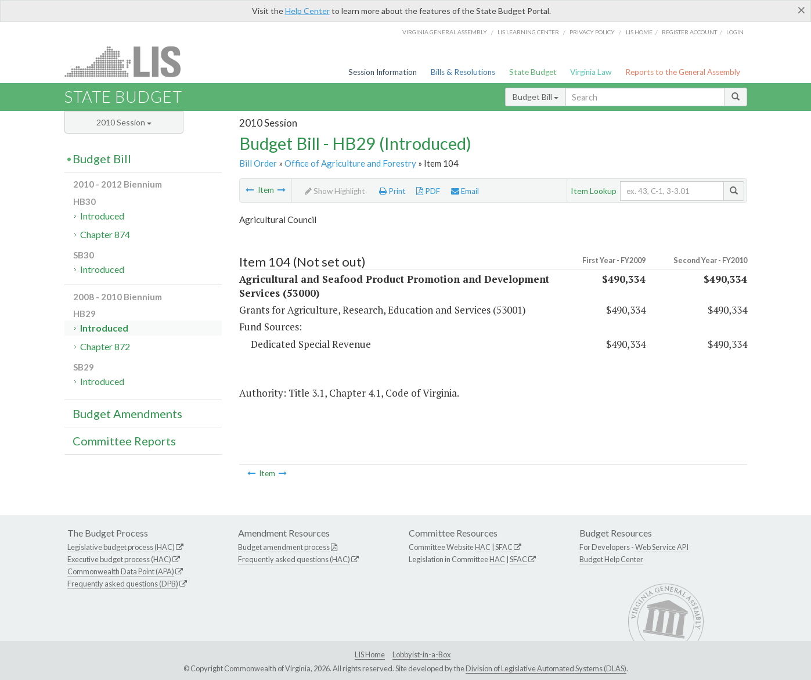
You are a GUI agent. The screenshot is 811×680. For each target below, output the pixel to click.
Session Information (382, 72)
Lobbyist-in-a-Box (421, 654)
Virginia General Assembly (444, 31)
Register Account (689, 31)
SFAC (504, 547)
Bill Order (258, 163)
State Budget (533, 72)
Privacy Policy (592, 31)
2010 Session (124, 122)
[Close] (801, 9)
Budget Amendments (127, 413)
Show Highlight (335, 191)
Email (465, 191)
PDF (428, 191)
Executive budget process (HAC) (119, 559)
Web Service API (662, 547)
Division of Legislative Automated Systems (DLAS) (546, 668)
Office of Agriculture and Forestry (350, 163)
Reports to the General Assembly (682, 72)
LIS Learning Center (528, 31)
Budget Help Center (611, 559)
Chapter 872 (105, 346)
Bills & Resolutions (463, 72)
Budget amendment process (284, 547)
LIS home (639, 31)
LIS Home (370, 654)
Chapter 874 (105, 234)
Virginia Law (590, 72)
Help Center (307, 11)
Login (735, 31)
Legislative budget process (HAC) (121, 547)
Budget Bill (535, 97)
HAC (483, 547)
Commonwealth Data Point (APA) (120, 571)
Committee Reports (124, 441)
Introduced (102, 215)
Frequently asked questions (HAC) (294, 559)
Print (392, 191)
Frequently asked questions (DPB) (122, 583)
